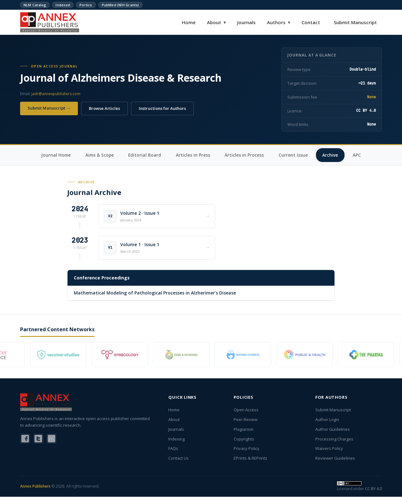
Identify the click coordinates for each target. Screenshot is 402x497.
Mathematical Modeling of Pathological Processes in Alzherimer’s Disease (155, 293)
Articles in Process (245, 155)
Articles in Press (194, 155)
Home (189, 22)
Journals (246, 22)
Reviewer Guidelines (335, 458)
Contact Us (178, 458)
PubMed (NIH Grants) (120, 5)
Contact (311, 22)
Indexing (176, 439)
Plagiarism (243, 429)
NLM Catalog (35, 5)
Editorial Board (144, 155)
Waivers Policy (329, 448)
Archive (332, 155)
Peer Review (246, 420)
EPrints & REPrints (250, 458)
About (216, 22)
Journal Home (54, 155)
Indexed (63, 5)
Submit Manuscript (355, 22)
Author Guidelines (332, 429)
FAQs (173, 448)
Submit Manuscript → (49, 108)
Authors (278, 22)
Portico (85, 5)
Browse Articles (104, 108)
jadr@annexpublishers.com (55, 93)
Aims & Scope (98, 155)
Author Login (327, 420)
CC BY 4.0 (373, 489)
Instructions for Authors (162, 108)
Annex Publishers (35, 486)
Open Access (246, 410)
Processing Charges (334, 439)
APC (359, 155)
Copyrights (244, 439)
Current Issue (294, 155)
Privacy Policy (246, 448)
